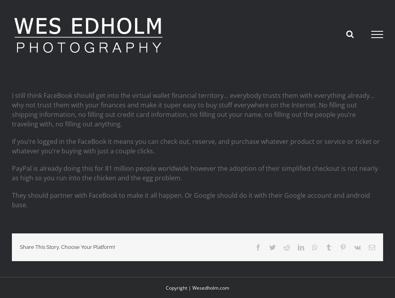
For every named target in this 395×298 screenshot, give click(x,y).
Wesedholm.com (210, 288)
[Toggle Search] (350, 34)
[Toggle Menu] (377, 34)
